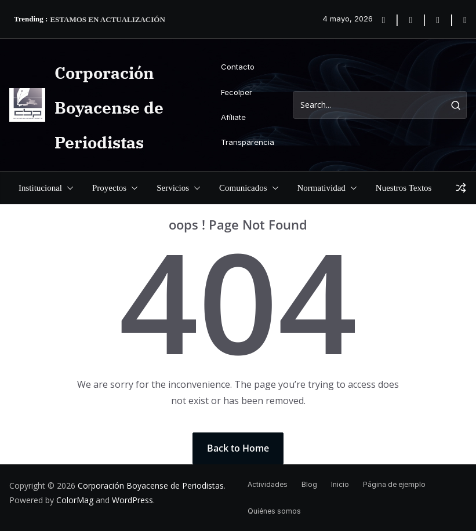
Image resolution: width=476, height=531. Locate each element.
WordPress (132, 499)
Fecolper (236, 92)
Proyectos (109, 187)
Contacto (238, 66)
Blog (309, 484)
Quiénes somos (274, 511)
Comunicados (243, 187)
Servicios (173, 187)
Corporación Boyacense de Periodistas (108, 107)
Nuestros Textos (404, 187)
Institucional (40, 187)
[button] (68, 188)
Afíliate (233, 117)
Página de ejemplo (394, 484)
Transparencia (247, 142)
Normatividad (321, 187)
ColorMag (74, 499)
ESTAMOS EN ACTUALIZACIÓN (107, 19)
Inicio (340, 484)
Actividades (268, 484)
